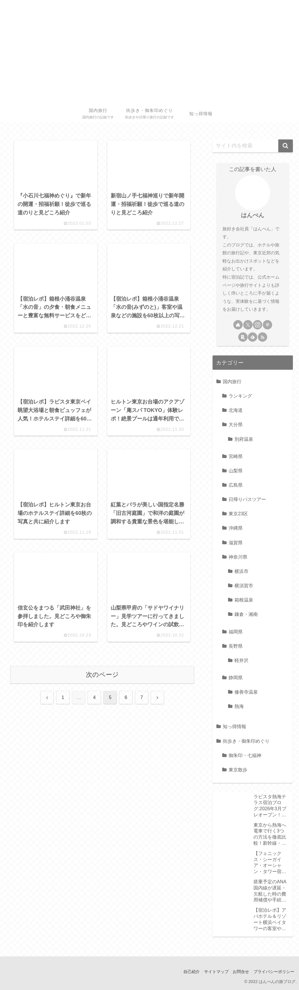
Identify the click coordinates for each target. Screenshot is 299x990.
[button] (285, 145)
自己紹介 (185, 971)
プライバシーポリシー (273, 971)
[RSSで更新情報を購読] (262, 337)
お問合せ (238, 971)
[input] (253, 145)
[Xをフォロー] (248, 324)
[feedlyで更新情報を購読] (252, 337)
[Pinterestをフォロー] (267, 324)
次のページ (102, 684)
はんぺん (252, 215)
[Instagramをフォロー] (257, 324)
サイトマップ (211, 971)
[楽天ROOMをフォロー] (243, 337)
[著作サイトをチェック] (238, 324)
